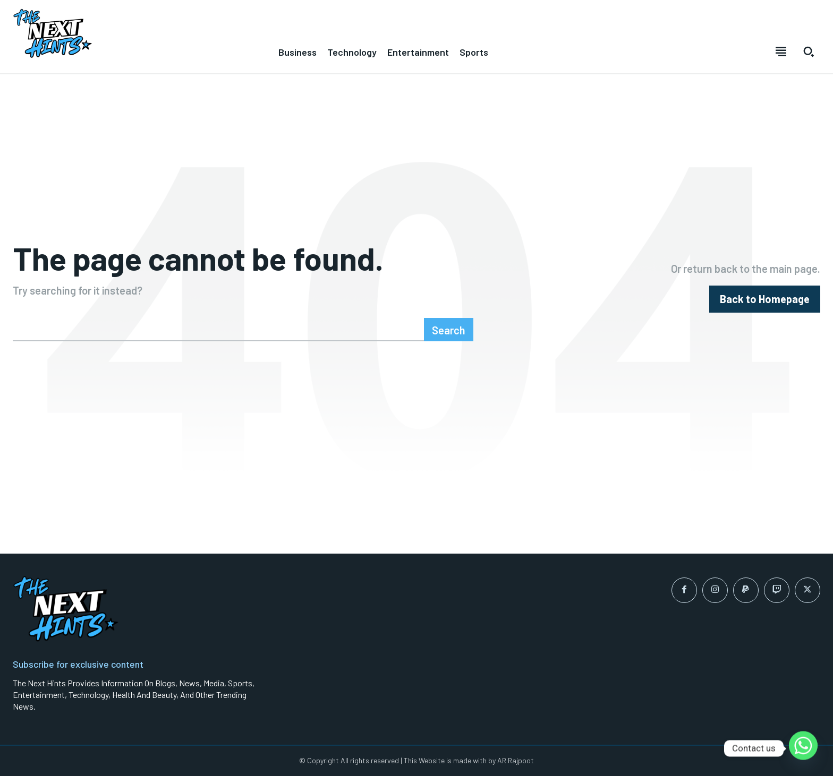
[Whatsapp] (803, 748)
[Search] (448, 329)
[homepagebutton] (764, 299)
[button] (808, 51)
